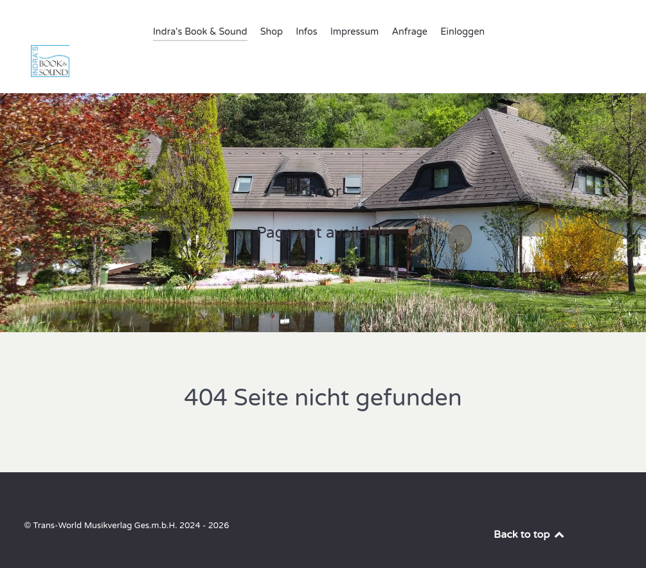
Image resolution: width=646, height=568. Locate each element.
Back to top (530, 505)
